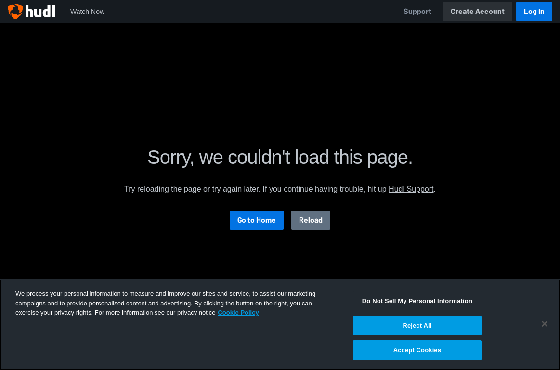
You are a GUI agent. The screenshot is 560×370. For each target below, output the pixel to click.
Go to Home (256, 219)
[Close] (544, 323)
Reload (311, 219)
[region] (280, 324)
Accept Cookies (417, 350)
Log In (534, 11)
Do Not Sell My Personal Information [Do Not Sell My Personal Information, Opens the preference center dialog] (417, 300)
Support (417, 11)
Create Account (478, 11)
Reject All (417, 325)
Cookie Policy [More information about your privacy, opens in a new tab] (238, 312)
